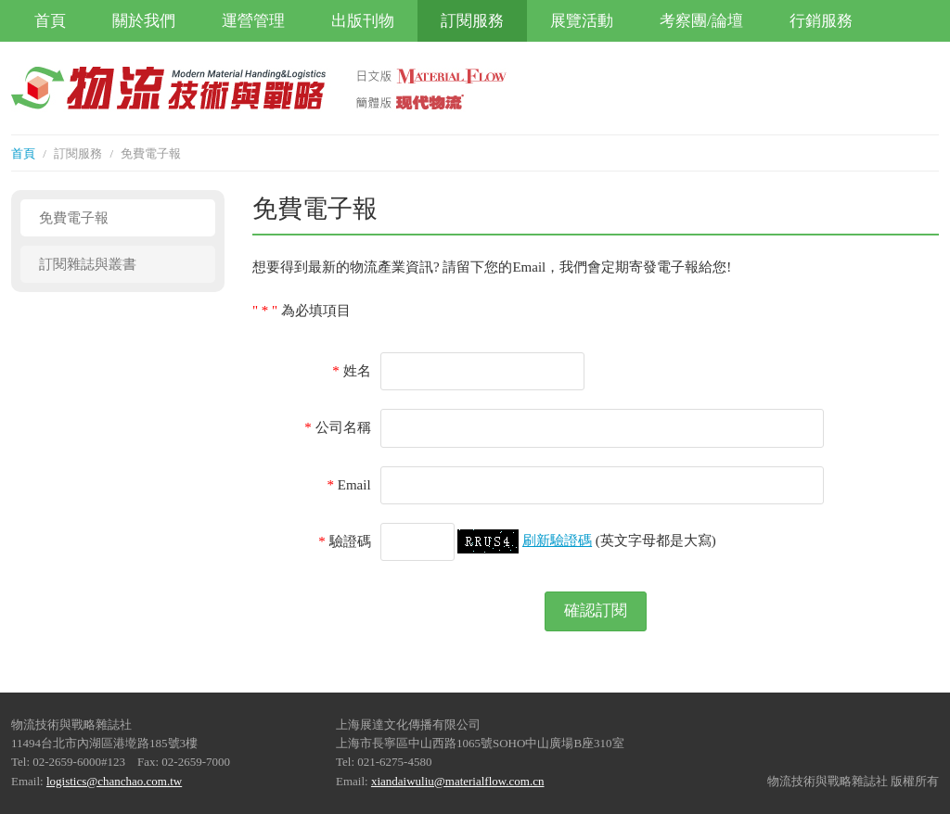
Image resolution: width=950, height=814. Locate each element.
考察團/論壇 (701, 21)
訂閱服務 (472, 21)
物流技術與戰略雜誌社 (196, 88)
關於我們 (143, 21)
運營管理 (253, 21)
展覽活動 (581, 21)
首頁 (50, 21)
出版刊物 (362, 21)
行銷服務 (821, 21)
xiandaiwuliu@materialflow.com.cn (458, 781)
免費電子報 (74, 217)
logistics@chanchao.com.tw (114, 781)
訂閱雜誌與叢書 (87, 264)
